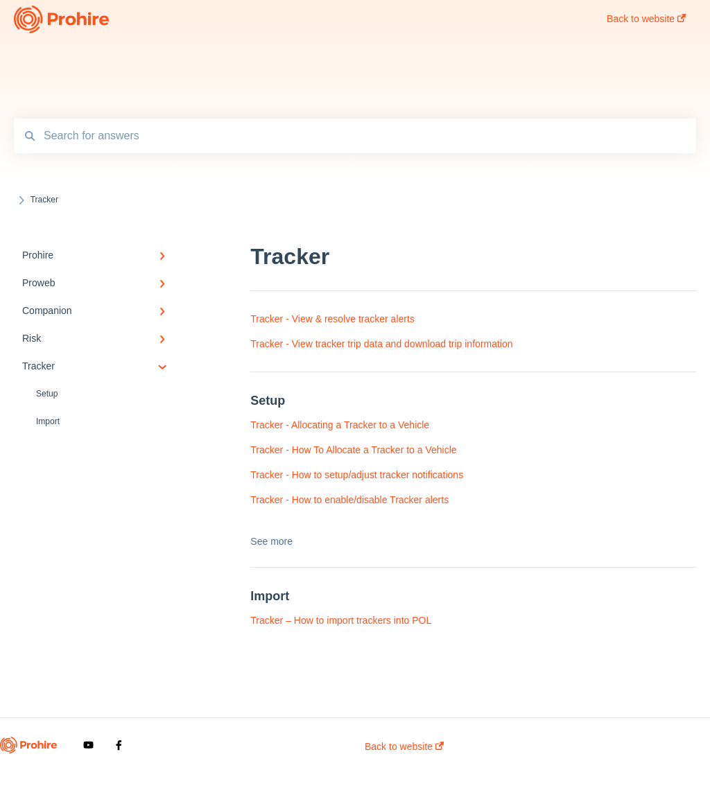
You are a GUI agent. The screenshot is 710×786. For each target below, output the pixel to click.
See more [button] (271, 541)
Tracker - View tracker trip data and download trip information (381, 343)
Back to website (404, 746)
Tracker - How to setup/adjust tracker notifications (356, 474)
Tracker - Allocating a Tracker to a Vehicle (339, 424)
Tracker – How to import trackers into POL (340, 620)
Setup (47, 394)
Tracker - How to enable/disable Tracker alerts (349, 499)
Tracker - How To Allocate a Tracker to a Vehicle (353, 449)
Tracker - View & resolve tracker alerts (332, 318)
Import (48, 421)
